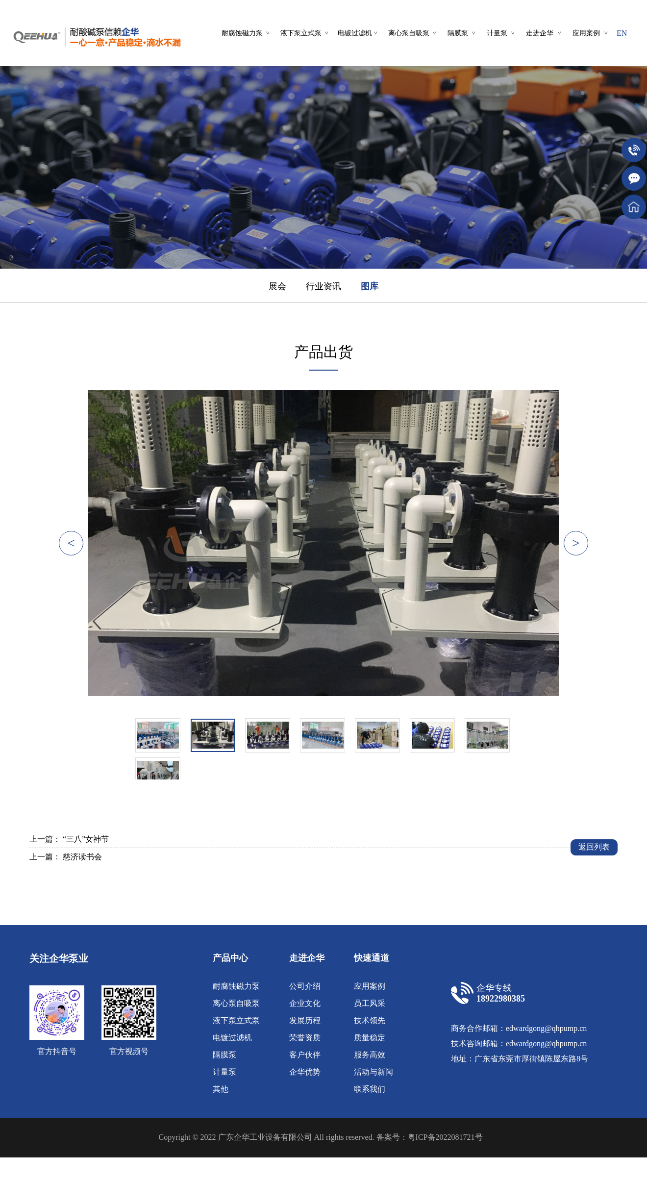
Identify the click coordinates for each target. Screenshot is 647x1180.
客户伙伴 (305, 1055)
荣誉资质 (305, 1037)
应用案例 (369, 986)
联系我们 (369, 1089)
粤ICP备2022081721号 (445, 1137)
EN (622, 33)
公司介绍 (305, 986)
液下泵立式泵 (236, 1020)
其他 (220, 1089)
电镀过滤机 (232, 1037)
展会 (277, 286)
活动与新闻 (373, 1072)
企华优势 (305, 1072)
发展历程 (305, 1020)
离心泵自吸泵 (236, 1003)
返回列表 (594, 847)
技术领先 (369, 1020)
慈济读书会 (82, 857)
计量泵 (224, 1072)
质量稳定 (369, 1037)
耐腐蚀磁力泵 (236, 986)
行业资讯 (323, 286)
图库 (369, 286)
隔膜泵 (224, 1055)
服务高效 (369, 1055)
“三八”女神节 (86, 839)
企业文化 (305, 1003)
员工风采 (369, 1003)
